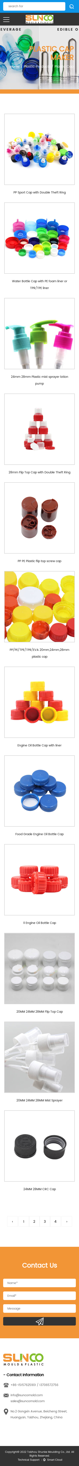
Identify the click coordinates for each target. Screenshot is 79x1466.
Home (15, 66)
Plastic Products (37, 66)
